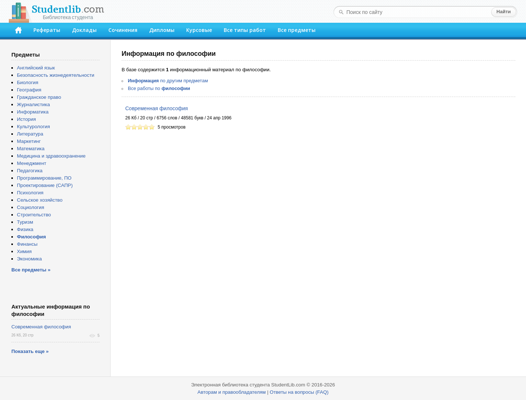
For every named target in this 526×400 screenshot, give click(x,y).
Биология (27, 82)
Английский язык (36, 68)
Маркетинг (29, 141)
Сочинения (122, 29)
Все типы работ (245, 29)
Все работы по (159, 88)
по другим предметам (168, 80)
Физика (25, 229)
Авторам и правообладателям (232, 392)
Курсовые (199, 29)
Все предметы (297, 29)
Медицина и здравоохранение (51, 156)
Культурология (33, 126)
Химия (24, 251)
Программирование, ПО (44, 178)
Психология (30, 192)
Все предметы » (30, 270)
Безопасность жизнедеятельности (55, 75)
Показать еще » (29, 351)
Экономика (29, 259)
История (26, 119)
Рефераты (46, 29)
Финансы (27, 244)
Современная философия (156, 108)
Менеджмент (31, 163)
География (29, 90)
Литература (30, 134)
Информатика (32, 112)
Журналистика (33, 104)
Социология (30, 207)
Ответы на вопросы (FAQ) (299, 392)
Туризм (25, 222)
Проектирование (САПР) (45, 185)
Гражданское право (39, 97)
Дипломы (161, 29)
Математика (30, 148)
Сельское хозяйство (39, 200)
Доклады (84, 29)
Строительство (34, 214)
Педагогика (30, 170)
